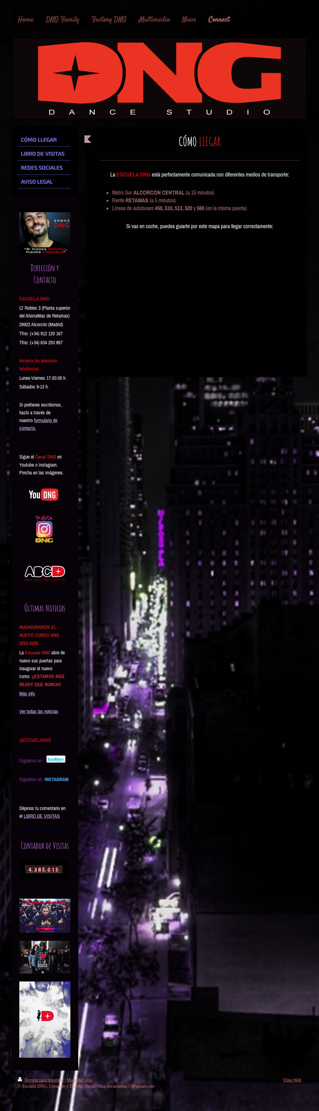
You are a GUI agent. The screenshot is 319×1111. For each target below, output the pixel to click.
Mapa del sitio (80, 1079)
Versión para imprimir (41, 1079)
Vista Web (292, 1079)
